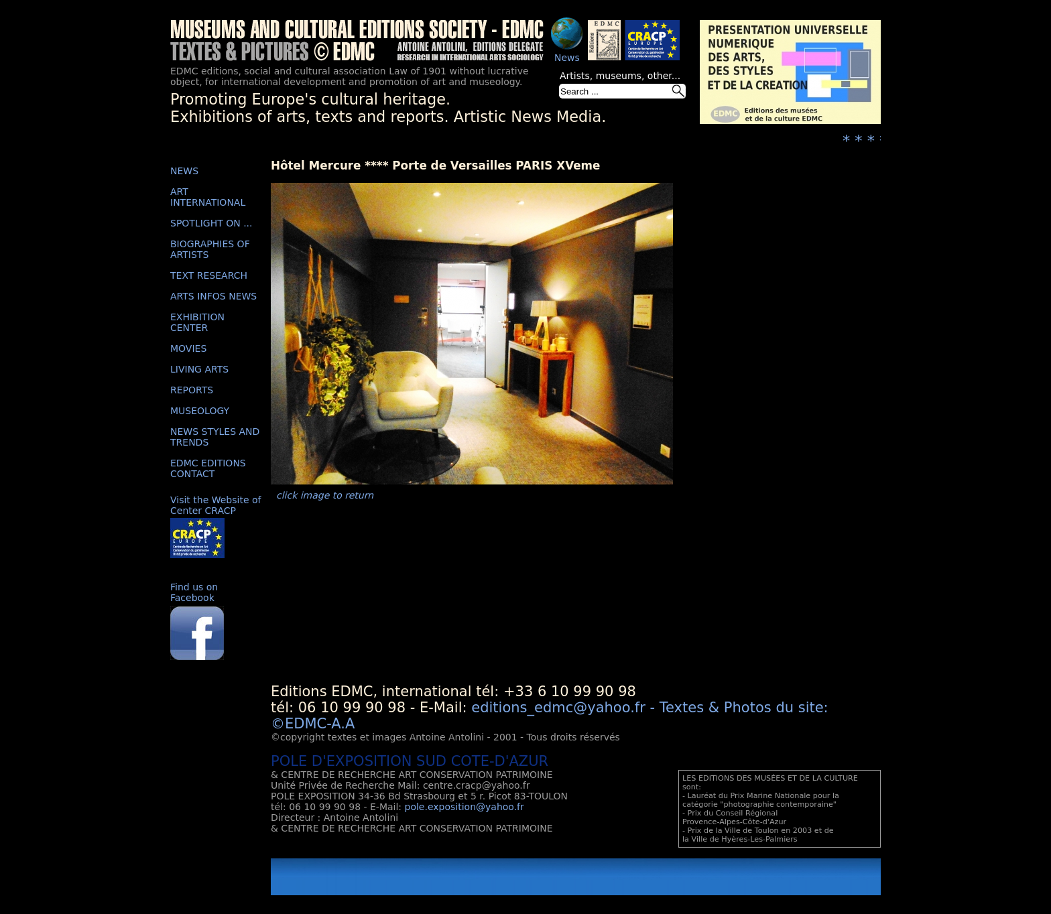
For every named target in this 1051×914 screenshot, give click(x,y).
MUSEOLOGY (199, 410)
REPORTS (191, 390)
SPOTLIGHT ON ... (211, 223)
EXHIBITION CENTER (197, 322)
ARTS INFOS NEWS (213, 296)
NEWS (184, 171)
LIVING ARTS (199, 369)
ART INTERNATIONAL (207, 197)
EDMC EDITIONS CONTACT (208, 468)
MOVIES (188, 348)
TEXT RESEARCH (208, 275)
